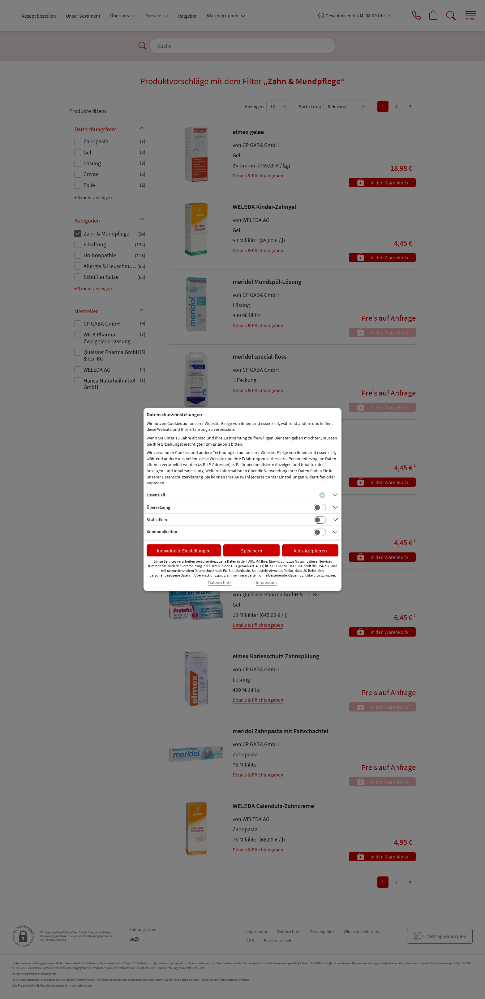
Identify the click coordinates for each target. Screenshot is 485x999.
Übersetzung (158, 507)
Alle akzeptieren (310, 550)
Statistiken (157, 519)
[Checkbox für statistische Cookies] (320, 520)
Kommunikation (162, 531)
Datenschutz (219, 582)
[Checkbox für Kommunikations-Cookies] (320, 532)
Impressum (266, 582)
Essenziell (156, 495)
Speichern (251, 550)
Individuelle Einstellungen (184, 550)
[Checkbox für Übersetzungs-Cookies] (320, 507)
